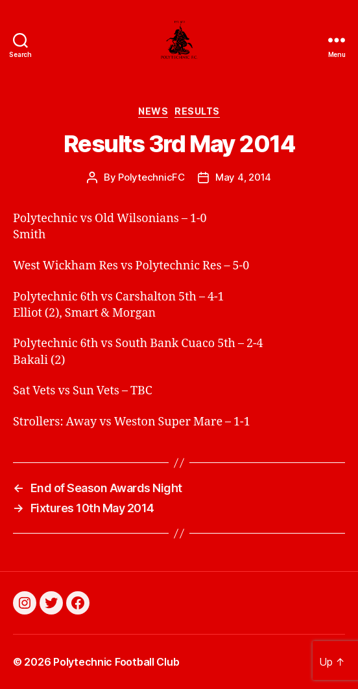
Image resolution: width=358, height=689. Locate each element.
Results (197, 111)
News (153, 111)
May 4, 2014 (243, 177)
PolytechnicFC (151, 177)
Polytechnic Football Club (116, 661)
